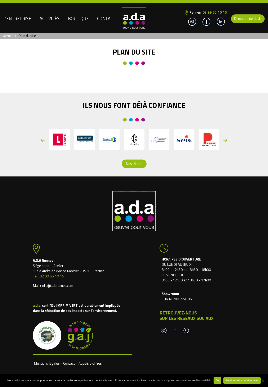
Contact (106, 18)
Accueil (8, 36)
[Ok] (263, 380)
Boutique (78, 18)
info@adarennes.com (57, 285)
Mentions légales (47, 363)
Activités (50, 18)
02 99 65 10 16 (214, 12)
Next (225, 140)
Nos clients (134, 163)
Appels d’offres (90, 363)
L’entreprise (17, 18)
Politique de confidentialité (242, 380)
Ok (217, 380)
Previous (43, 140)
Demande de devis (248, 18)
